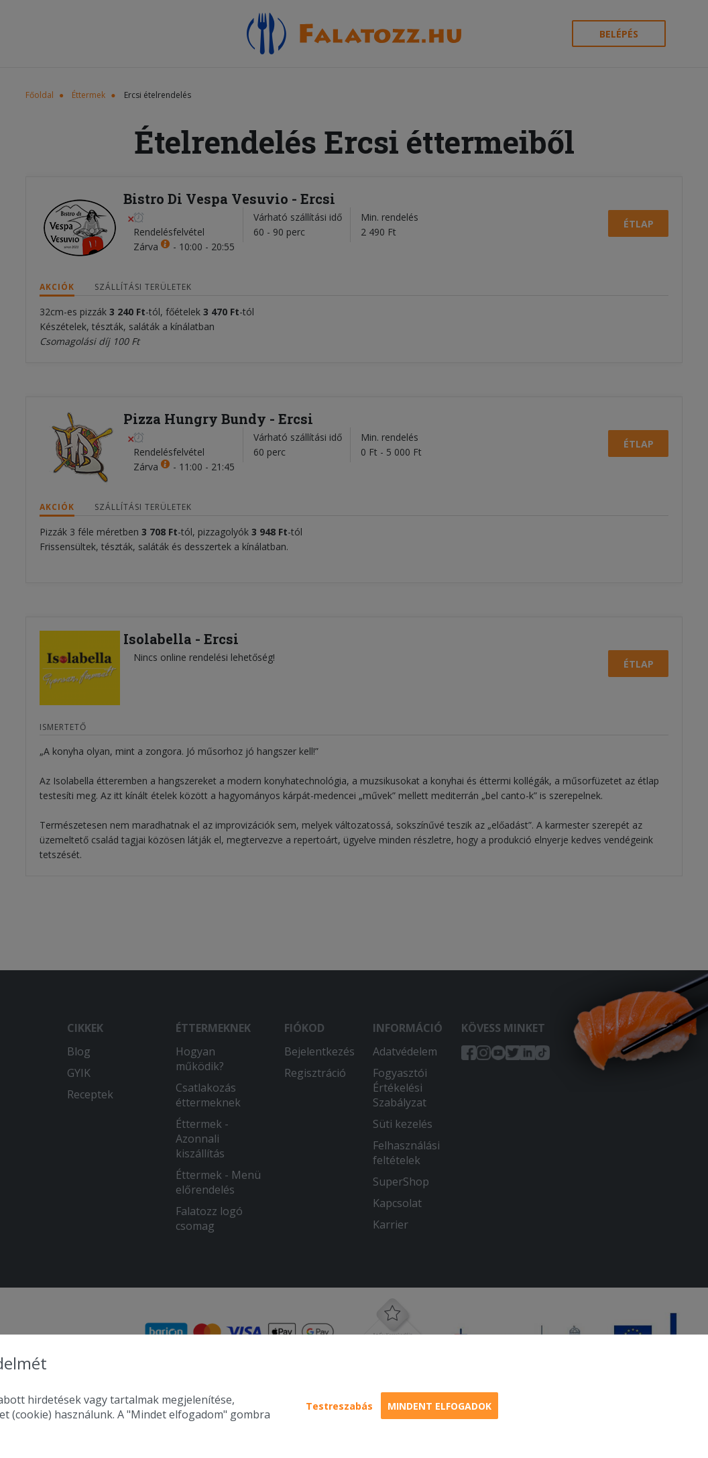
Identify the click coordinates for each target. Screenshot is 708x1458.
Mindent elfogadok (439, 1406)
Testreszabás (339, 1406)
